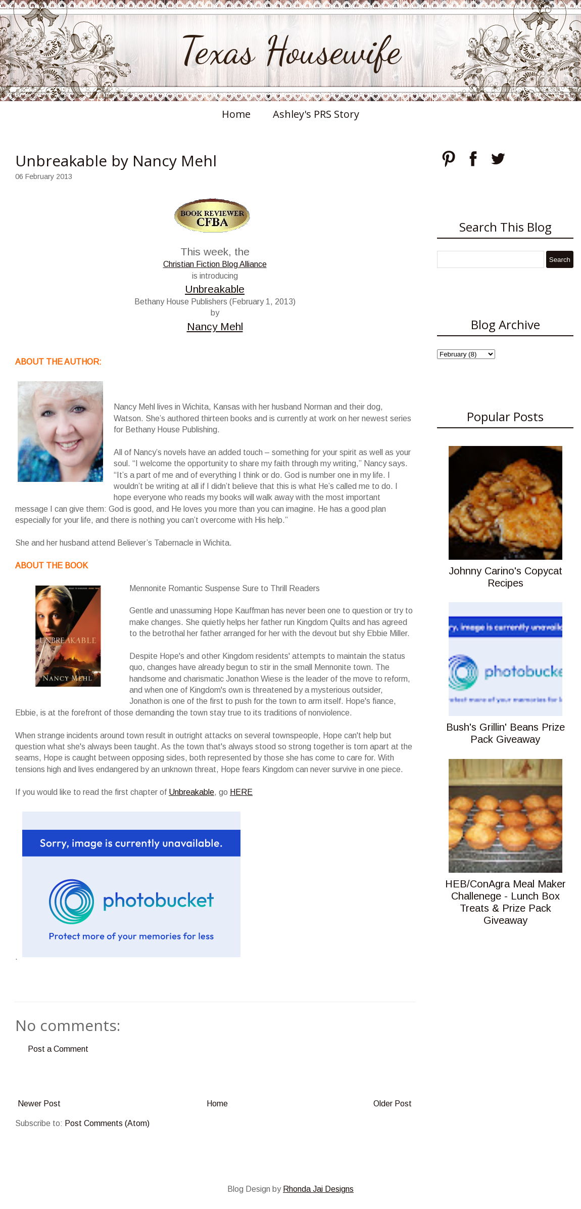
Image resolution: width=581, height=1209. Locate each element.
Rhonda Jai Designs (318, 1189)
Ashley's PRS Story (316, 114)
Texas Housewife (290, 50)
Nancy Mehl (215, 326)
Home (236, 114)
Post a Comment (58, 1049)
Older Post (392, 1103)
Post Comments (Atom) (107, 1123)
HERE (241, 792)
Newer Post (39, 1103)
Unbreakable (215, 289)
